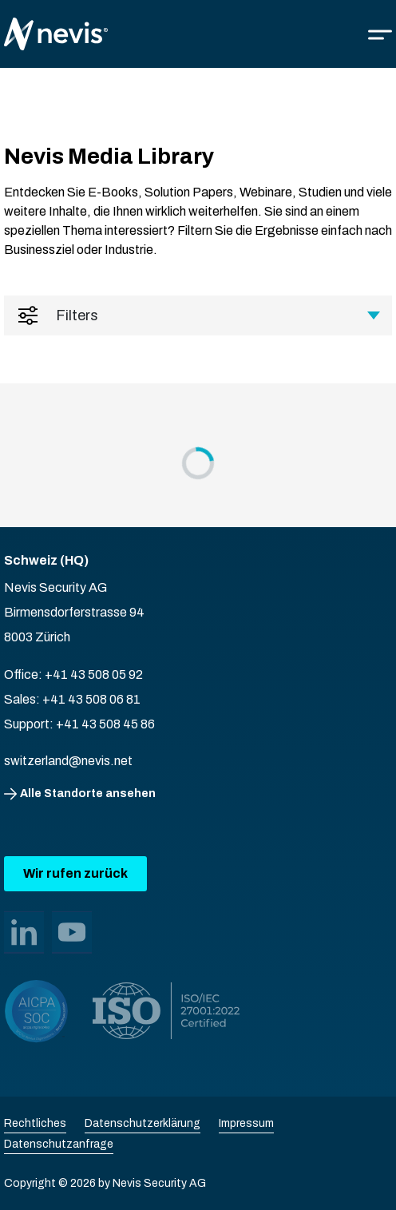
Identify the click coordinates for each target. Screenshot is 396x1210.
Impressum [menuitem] (246, 1123)
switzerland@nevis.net (68, 761)
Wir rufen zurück (75, 873)
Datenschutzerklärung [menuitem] (142, 1123)
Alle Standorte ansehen (88, 793)
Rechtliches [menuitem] (35, 1123)
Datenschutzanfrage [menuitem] (58, 1144)
